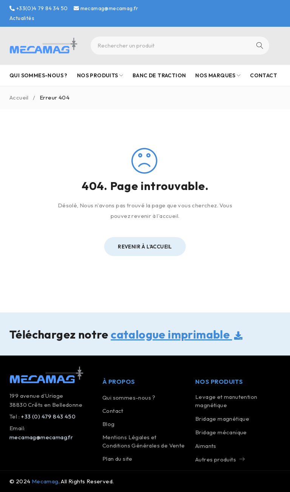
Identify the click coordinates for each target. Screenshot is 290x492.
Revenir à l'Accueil (145, 247)
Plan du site (117, 458)
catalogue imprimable (176, 334)
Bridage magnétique (222, 418)
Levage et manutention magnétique (226, 401)
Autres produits (215, 459)
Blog (108, 424)
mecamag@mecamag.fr (106, 8)
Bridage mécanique (221, 432)
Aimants (205, 445)
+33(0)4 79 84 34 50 (38, 8)
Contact (112, 410)
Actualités (21, 18)
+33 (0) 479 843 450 (48, 416)
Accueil (19, 97)
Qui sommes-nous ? (129, 397)
